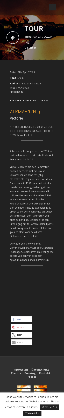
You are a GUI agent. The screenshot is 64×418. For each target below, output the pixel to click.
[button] (21, 319)
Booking (30, 373)
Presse (32, 377)
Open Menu (52, 7)
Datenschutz (40, 369)
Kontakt (44, 373)
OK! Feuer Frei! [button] (49, 407)
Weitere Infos (32, 413)
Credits (16, 373)
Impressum (20, 369)
